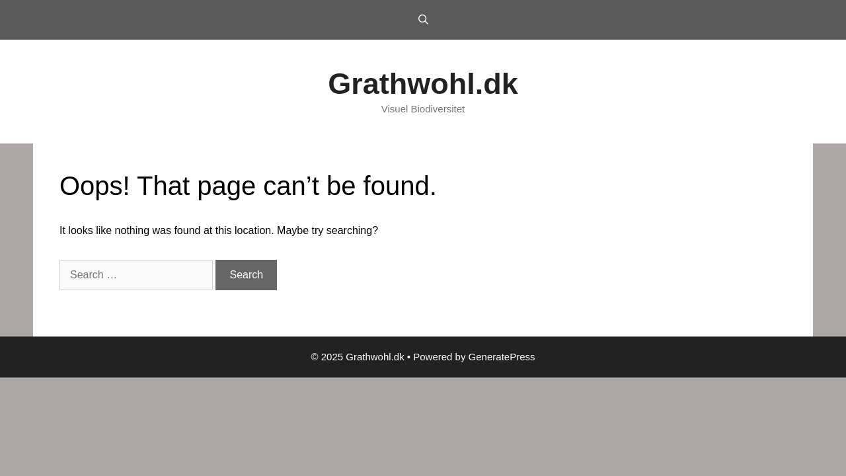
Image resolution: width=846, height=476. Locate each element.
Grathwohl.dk (423, 83)
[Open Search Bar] (422, 20)
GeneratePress (502, 356)
